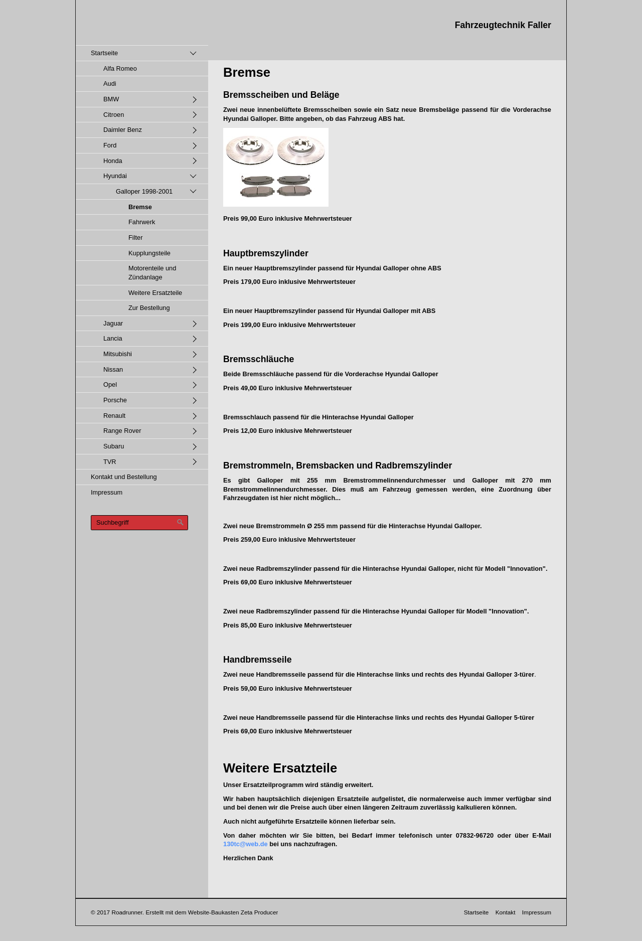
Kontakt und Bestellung (124, 477)
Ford (109, 145)
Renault (114, 415)
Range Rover (122, 430)
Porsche (115, 400)
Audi (109, 83)
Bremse (140, 207)
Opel (110, 384)
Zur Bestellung (149, 307)
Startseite (104, 53)
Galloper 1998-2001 (144, 191)
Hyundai (115, 176)
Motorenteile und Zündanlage (152, 272)
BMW (111, 99)
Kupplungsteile (149, 253)
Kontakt (506, 912)
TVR (109, 461)
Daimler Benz (122, 129)
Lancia (112, 338)
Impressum (106, 492)
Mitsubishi (117, 354)
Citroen (113, 114)
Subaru (113, 446)
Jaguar (113, 323)
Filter (135, 237)
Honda (112, 161)
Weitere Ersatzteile (155, 292)
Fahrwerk (141, 222)
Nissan (113, 369)
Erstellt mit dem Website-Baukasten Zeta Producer (211, 912)
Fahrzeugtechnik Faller (503, 25)
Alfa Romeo (120, 68)
